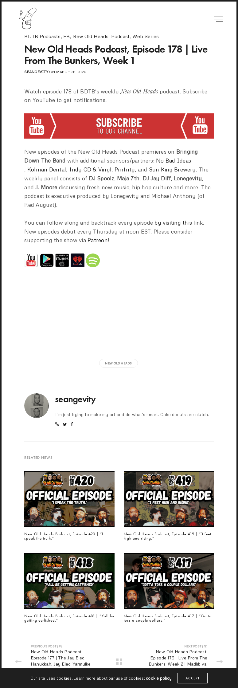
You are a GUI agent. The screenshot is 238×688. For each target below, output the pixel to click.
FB (66, 36)
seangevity (36, 71)
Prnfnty (125, 169)
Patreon (98, 240)
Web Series (145, 36)
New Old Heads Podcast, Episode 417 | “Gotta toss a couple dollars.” (168, 618)
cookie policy (158, 678)
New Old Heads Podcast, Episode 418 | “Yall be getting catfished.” (69, 618)
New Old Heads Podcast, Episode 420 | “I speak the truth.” (63, 536)
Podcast (120, 36)
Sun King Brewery (172, 169)
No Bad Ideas (173, 160)
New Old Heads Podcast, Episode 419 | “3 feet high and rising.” (167, 536)
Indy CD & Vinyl (90, 169)
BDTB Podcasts (42, 36)
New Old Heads (90, 36)
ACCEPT (192, 678)
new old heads (118, 363)
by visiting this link (178, 222)
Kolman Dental (46, 169)
